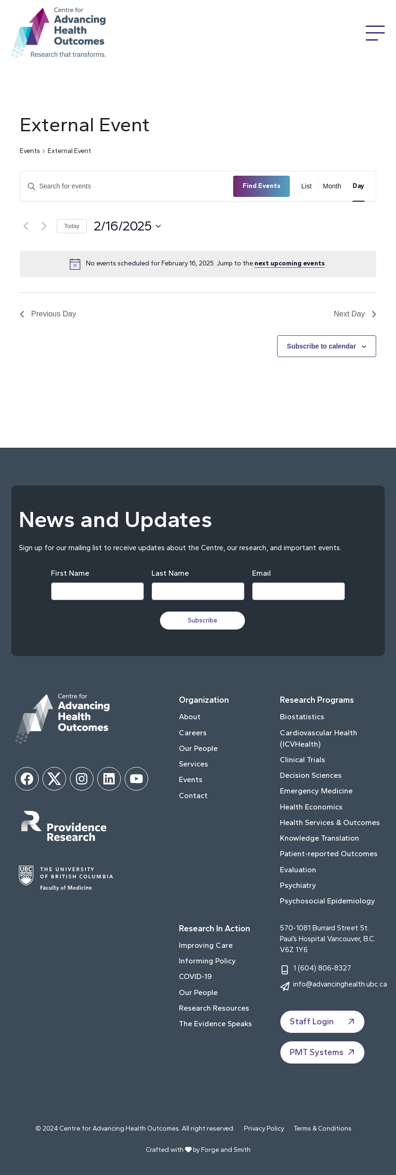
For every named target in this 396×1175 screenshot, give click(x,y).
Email (261, 573)
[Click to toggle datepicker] (127, 226)
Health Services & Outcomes (330, 822)
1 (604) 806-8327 (322, 967)
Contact (193, 795)
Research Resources (214, 1008)
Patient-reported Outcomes (329, 853)
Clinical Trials (302, 759)
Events (30, 151)
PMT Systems (323, 1052)
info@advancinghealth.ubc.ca (340, 983)
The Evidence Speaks (215, 1023)
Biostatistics (302, 716)
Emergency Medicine (316, 790)
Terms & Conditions (323, 1128)
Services (193, 763)
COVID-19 (195, 976)
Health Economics (311, 806)
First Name (70, 573)
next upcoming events (289, 263)
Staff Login (323, 1022)
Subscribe (203, 620)
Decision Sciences (311, 775)
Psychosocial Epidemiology (327, 900)
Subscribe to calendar (321, 346)
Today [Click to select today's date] (71, 226)
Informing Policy (207, 960)
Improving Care (206, 945)
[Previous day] (25, 226)
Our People (198, 748)
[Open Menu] (375, 33)
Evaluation (298, 869)
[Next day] (44, 226)
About (190, 716)
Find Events (261, 186)
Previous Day (48, 314)
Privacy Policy (264, 1128)
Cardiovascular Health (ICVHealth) (318, 738)
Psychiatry (298, 885)
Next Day (355, 314)
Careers (193, 732)
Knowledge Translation (319, 838)
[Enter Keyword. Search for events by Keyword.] (126, 186)
